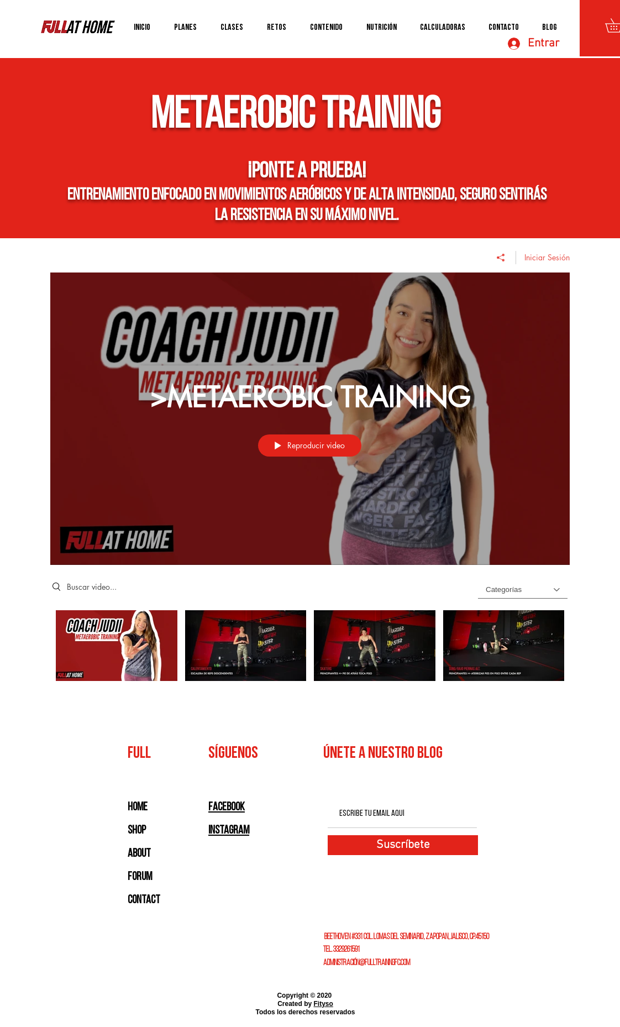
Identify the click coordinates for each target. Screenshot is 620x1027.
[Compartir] (501, 257)
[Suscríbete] (403, 845)
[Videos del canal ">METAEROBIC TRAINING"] (310, 653)
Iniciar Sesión (547, 256)
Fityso (323, 1004)
